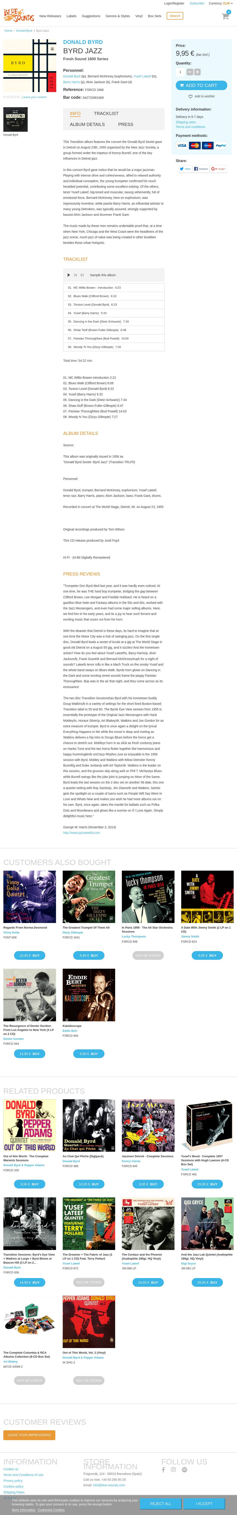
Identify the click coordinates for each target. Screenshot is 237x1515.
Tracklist (106, 113)
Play (68, 275)
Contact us (10, 1469)
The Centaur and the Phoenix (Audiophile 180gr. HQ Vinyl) (142, 1256)
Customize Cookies (51, 1510)
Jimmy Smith (190, 936)
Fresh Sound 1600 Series (85, 59)
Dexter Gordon (13, 1038)
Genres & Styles (118, 16)
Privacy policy (13, 1480)
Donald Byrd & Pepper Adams (23, 1165)
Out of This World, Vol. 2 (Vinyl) (84, 1352)
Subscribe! (197, 3)
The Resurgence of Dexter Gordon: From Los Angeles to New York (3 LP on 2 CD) (28, 1030)
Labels (72, 16)
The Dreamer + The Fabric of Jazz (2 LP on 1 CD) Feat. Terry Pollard (87, 1256)
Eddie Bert (70, 1030)
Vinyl (139, 16)
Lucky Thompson (134, 936)
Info (75, 113)
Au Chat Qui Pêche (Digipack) (83, 1156)
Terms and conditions (190, 127)
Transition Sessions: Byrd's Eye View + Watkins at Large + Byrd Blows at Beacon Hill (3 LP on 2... (29, 1258)
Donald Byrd (24, 30)
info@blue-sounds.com (109, 1485)
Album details (87, 124)
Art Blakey (10, 1361)
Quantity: (183, 63)
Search (175, 16)
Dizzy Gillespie (73, 932)
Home (8, 30)
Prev (75, 275)
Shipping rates (186, 122)
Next (82, 275)
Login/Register (174, 3)
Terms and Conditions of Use (23, 1475)
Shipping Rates (14, 1492)
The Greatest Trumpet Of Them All (86, 927)
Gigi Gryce (188, 1263)
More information (24, 1510)
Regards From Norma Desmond (25, 927)
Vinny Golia (11, 932)
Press (125, 124)
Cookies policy (13, 1486)
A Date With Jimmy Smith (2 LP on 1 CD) (206, 929)
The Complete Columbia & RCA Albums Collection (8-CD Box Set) (26, 1354)
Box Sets (155, 16)
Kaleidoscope (72, 1026)
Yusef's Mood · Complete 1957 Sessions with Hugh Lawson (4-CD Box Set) (205, 1160)
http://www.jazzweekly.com (81, 833)
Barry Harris (71, 82)
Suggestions (92, 16)
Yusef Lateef (142, 76)
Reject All (160, 1504)
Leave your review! (34, 97)
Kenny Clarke (131, 1161)
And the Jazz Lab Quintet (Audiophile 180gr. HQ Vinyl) (207, 1256)
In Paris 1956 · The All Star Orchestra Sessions (147, 929)
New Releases (51, 16)
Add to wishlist (204, 96)
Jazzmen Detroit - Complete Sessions (147, 1156)
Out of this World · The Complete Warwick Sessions (25, 1158)
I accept (204, 1504)
